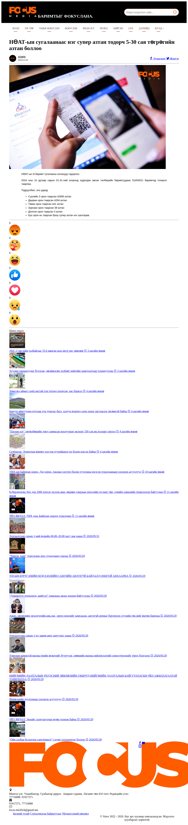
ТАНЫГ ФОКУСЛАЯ (49, 28)
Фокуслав (71, 28)
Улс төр (29, 28)
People (104, 28)
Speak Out (88, 28)
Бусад (158, 28)
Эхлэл (15, 28)
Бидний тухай (21, 813)
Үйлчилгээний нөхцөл (75, 813)
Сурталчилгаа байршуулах (45, 813)
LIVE (130, 28)
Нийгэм (118, 28)
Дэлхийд (144, 28)
